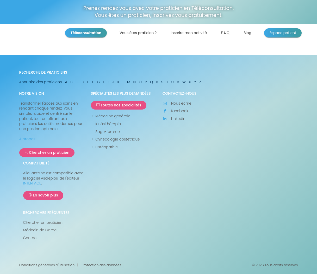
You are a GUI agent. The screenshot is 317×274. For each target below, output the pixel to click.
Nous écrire (177, 103)
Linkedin (174, 118)
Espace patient (283, 32)
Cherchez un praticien (47, 152)
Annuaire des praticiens (40, 82)
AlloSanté (52, 41)
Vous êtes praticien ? (138, 32)
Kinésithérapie (106, 124)
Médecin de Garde (40, 230)
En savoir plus (43, 195)
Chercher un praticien (43, 222)
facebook (175, 111)
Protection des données (101, 265)
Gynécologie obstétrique (115, 139)
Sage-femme (105, 131)
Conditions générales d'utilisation (47, 265)
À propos (27, 139)
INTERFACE (32, 183)
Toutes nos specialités (118, 105)
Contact (30, 237)
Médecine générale (110, 116)
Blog (247, 32)
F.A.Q (225, 32)
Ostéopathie (104, 147)
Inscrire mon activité (189, 32)
